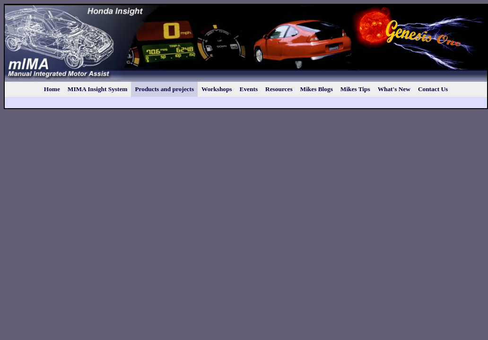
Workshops (216, 89)
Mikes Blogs (316, 89)
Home (52, 89)
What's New (394, 89)
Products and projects (164, 89)
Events (249, 89)
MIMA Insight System (98, 89)
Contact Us (433, 89)
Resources (279, 89)
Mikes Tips (355, 89)
